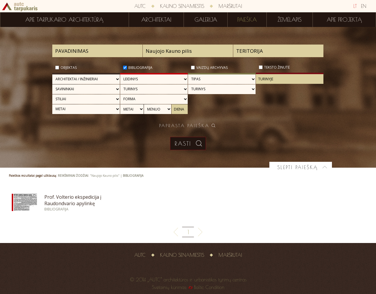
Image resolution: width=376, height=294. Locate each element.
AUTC (140, 6)
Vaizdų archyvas (212, 67)
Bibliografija (140, 67)
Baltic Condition (209, 287)
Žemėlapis (290, 19)
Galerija (205, 19)
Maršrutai (230, 6)
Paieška (247, 19)
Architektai (156, 19)
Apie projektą (344, 19)
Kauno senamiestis (182, 6)
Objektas (69, 67)
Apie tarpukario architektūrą (64, 19)
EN (363, 6)
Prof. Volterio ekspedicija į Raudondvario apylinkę (72, 200)
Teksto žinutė (277, 67)
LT (355, 6)
